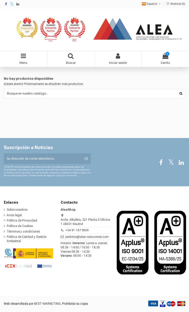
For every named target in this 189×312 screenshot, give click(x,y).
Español (151, 4)
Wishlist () (175, 4)
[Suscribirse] (86, 158)
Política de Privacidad (22, 220)
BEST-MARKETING (47, 303)
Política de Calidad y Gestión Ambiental (27, 239)
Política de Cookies (20, 226)
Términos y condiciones (23, 231)
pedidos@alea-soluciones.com (87, 237)
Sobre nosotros (17, 209)
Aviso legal (14, 215)
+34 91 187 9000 (77, 230)
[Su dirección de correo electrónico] (43, 158)
